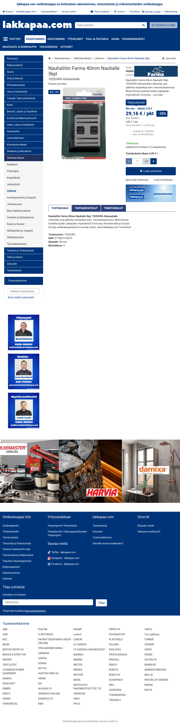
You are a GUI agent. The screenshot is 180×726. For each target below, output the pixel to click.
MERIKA (78, 669)
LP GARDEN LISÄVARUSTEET (89, 649)
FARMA (7, 698)
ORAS (77, 698)
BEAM (6, 644)
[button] (57, 83)
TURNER (149, 639)
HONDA (42, 663)
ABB (5, 629)
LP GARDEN (80, 644)
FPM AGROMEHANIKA (50, 648)
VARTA (148, 649)
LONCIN (78, 639)
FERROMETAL (10, 703)
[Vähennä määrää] (129, 161)
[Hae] (143, 25)
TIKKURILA (115, 700)
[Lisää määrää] (153, 161)
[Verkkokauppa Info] (27, 11)
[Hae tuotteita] (111, 25)
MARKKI (78, 659)
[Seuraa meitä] (69, 11)
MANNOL (79, 654)
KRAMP (78, 629)
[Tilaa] (101, 602)
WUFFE (148, 690)
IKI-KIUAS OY (45, 688)
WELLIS (148, 674)
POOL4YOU (115, 649)
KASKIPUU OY (45, 698)
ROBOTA (113, 669)
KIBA (40, 703)
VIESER (148, 654)
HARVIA (42, 658)
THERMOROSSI (117, 695)
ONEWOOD (79, 693)
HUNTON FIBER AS (48, 673)
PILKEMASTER (117, 634)
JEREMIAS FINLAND (49, 693)
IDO (40, 683)
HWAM (42, 678)
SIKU (111, 684)
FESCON (42, 629)
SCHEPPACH (116, 679)
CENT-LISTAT (10, 664)
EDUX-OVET (9, 683)
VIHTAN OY (150, 659)
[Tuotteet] (13, 39)
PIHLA (77, 703)
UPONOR (149, 644)
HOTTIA (42, 668)
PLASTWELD (116, 639)
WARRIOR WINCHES (155, 669)
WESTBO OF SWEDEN (156, 679)
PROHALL (114, 659)
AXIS (5, 634)
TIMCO (148, 629)
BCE (5, 639)
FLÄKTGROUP (45, 634)
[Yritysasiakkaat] (49, 11)
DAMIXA (7, 678)
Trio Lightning (151, 634)
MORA (77, 679)
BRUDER (7, 659)
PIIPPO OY (114, 629)
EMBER (7, 688)
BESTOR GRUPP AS (13, 649)
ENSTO (6, 693)
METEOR (78, 674)
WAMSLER (150, 664)
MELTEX (78, 664)
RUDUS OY (114, 674)
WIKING (148, 684)
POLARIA (114, 644)
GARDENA (43, 653)
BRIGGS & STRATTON (14, 654)
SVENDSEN (115, 690)
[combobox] (111, 25)
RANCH (113, 664)
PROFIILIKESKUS (118, 654)
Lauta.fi (78, 634)
